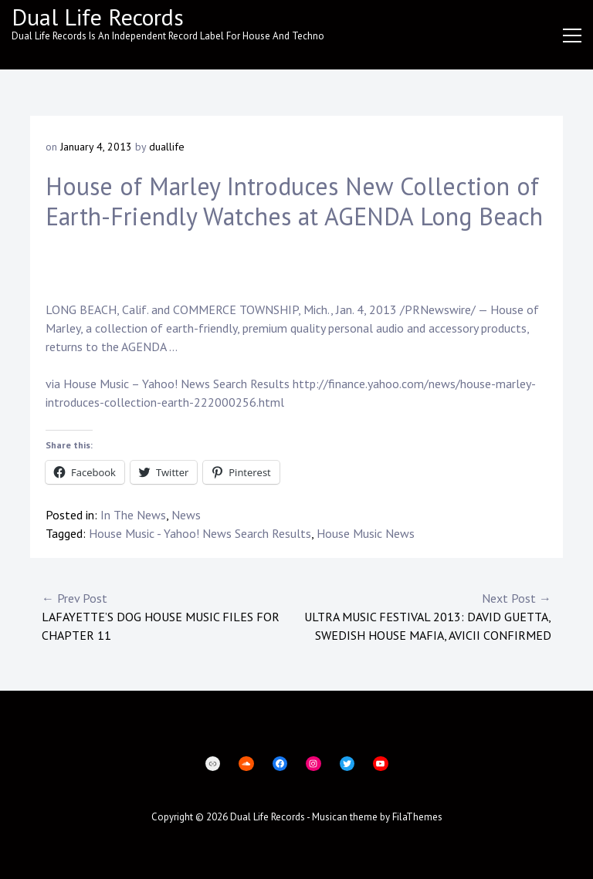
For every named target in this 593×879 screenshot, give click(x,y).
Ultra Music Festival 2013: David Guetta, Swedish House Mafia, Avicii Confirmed (423, 616)
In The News (133, 514)
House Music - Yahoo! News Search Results (200, 533)
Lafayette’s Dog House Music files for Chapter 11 (169, 616)
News (186, 514)
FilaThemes (417, 816)
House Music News (366, 533)
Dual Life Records (98, 17)
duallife (167, 147)
